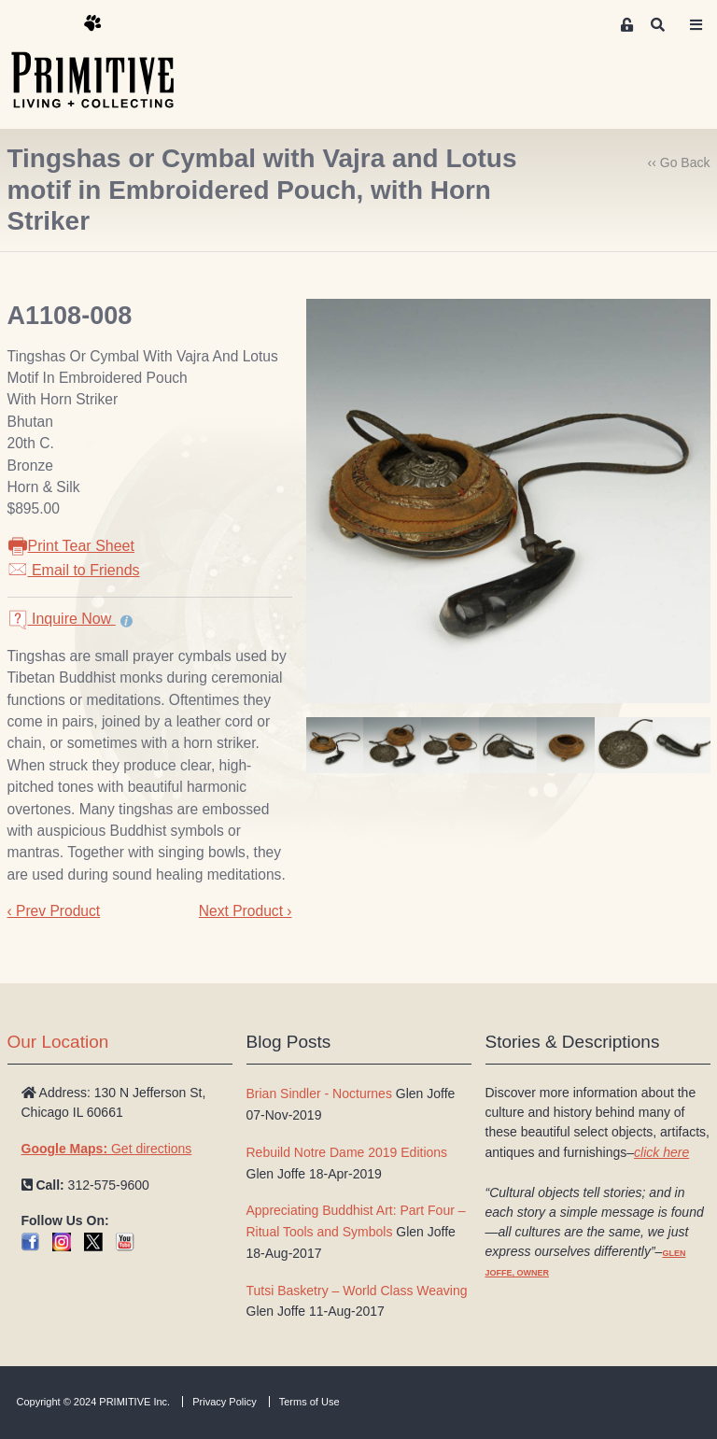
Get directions (106, 1148)
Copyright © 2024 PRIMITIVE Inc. (94, 1401)
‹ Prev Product (54, 911)
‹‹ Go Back (679, 162)
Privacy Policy (224, 1401)
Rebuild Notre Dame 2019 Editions (347, 1152)
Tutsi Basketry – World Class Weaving (357, 1290)
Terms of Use (309, 1401)
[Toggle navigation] (696, 25)
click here (661, 1152)
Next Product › (245, 911)
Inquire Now (61, 619)
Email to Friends (73, 570)
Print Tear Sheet (70, 546)
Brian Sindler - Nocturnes (319, 1093)
